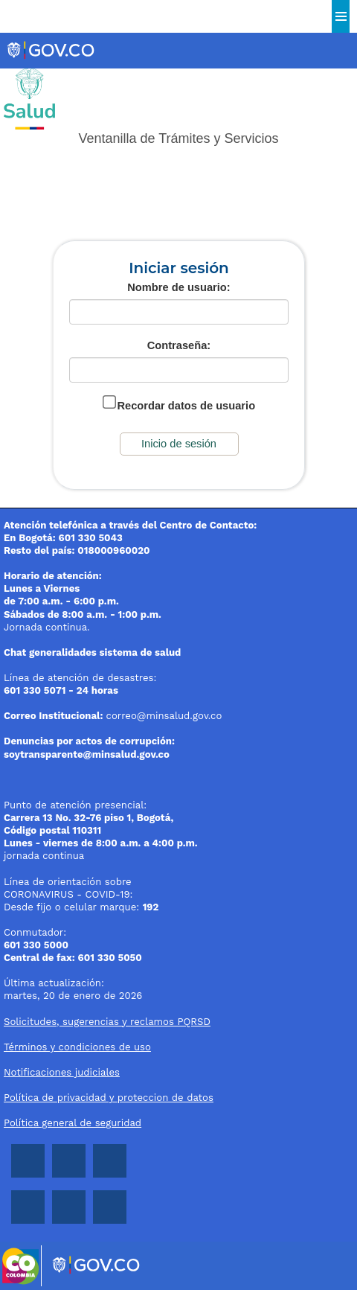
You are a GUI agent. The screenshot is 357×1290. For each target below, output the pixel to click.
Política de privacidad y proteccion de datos (108, 1097)
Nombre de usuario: (178, 287)
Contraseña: (179, 345)
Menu (341, 16)
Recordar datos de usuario (186, 406)
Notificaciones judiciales (62, 1072)
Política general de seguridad (72, 1122)
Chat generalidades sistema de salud (92, 652)
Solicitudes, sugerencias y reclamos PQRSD (107, 1021)
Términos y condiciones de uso (77, 1047)
